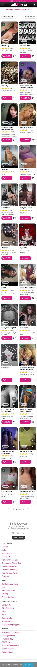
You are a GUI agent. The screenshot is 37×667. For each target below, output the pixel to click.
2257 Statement (8, 649)
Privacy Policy (7, 639)
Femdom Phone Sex (10, 560)
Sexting (5, 594)
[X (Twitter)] (24, 533)
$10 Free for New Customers (18, 1)
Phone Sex (6, 557)
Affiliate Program (8, 621)
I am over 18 (28, 664)
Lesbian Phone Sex (9, 566)
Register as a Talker (10, 573)
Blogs (4, 587)
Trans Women (7, 553)
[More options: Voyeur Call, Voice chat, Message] (15, 56)
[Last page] (28, 509)
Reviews (5, 576)
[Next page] (23, 509)
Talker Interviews (8, 591)
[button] (3, 24)
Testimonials (7, 618)
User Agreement (8, 636)
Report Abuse (7, 652)
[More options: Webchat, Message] (33, 140)
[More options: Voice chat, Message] (15, 422)
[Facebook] (13, 533)
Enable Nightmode (18, 537)
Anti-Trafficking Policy (10, 645)
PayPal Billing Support (10, 625)
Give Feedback (8, 608)
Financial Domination (10, 570)
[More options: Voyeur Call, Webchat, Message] (15, 140)
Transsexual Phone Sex (11, 563)
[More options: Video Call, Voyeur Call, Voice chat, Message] (15, 218)
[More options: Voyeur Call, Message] (15, 98)
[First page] (9, 509)
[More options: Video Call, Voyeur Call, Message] (33, 98)
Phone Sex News (8, 597)
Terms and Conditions (10, 632)
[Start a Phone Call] (6, 56)
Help (4, 611)
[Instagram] (18, 533)
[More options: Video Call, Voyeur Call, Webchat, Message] (33, 298)
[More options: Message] (15, 258)
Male (4, 550)
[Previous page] (13, 509)
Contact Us (6, 605)
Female (5, 547)
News (4, 615)
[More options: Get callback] (33, 502)
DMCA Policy (7, 642)
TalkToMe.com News (10, 584)
